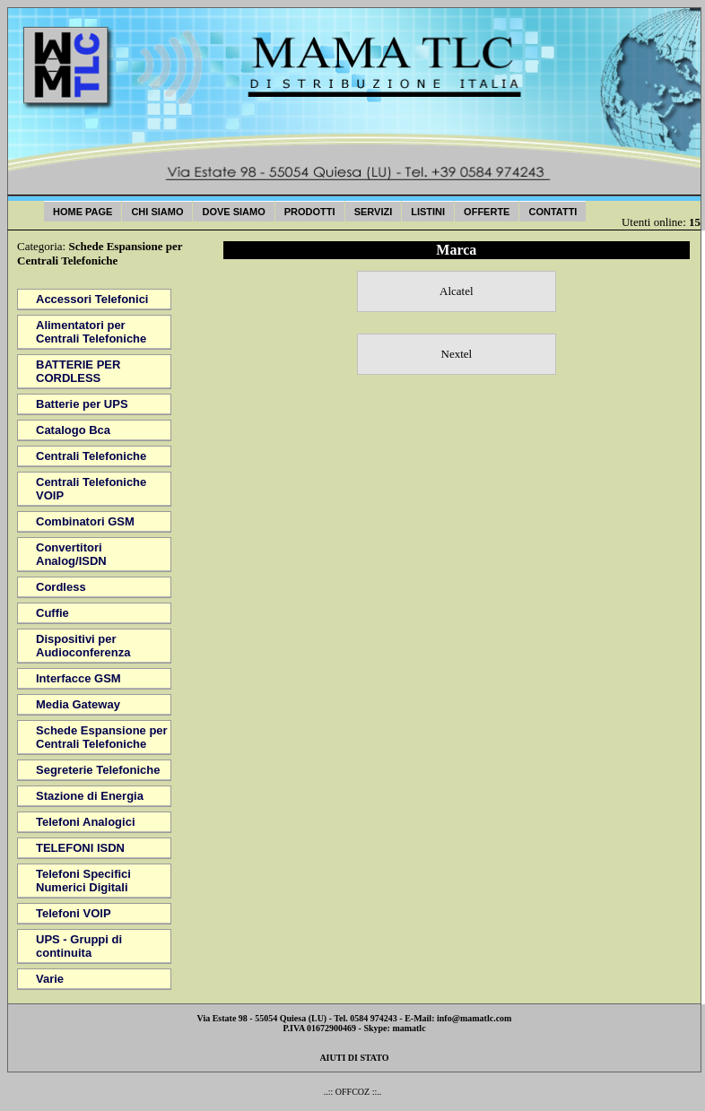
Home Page (82, 211)
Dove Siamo (233, 211)
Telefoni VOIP (73, 913)
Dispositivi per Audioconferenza (83, 645)
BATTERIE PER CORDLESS (78, 371)
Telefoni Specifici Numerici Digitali (83, 880)
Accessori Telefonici (92, 299)
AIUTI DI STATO (353, 1058)
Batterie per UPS (82, 404)
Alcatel (457, 291)
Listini (428, 211)
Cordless (61, 587)
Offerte (486, 211)
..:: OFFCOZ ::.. (352, 1092)
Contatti (552, 211)
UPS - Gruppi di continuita (79, 946)
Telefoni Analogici (85, 822)
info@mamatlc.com (474, 1018)
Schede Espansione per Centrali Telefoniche (102, 737)
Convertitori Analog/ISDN (71, 554)
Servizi (373, 211)
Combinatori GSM (85, 521)
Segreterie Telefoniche (98, 770)
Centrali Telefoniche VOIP (91, 488)
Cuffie (52, 613)
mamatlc (408, 1028)
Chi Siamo (157, 211)
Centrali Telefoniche (91, 456)
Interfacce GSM (78, 678)
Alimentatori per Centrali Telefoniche (91, 331)
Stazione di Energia (90, 796)
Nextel (457, 353)
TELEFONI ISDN (80, 848)
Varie (50, 978)
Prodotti (309, 211)
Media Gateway (78, 704)
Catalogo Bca (73, 430)
